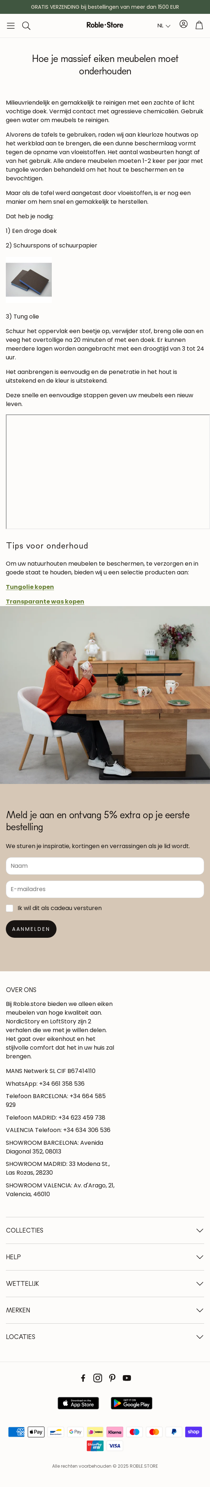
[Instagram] (97, 1378)
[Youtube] (126, 1378)
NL (160, 25)
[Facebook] (83, 1378)
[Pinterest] (112, 1378)
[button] (11, 26)
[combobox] (164, 25)
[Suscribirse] (31, 929)
